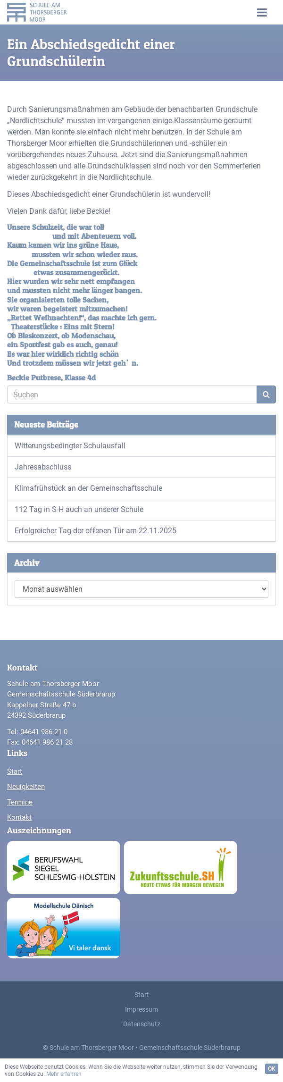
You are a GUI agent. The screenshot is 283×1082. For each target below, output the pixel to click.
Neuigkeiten (26, 786)
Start (14, 771)
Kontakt (19, 817)
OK (271, 1068)
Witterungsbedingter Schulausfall (70, 445)
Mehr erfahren (64, 1074)
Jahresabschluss (43, 466)
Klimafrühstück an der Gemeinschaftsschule (88, 488)
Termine (20, 802)
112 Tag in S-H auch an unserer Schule (79, 509)
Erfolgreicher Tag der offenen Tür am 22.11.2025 (95, 530)
